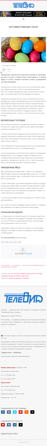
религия (14, 267)
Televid (28, 253)
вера (29, 265)
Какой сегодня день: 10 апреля (19, 278)
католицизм (35, 265)
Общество (17, 265)
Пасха (9, 267)
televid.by (4, 310)
